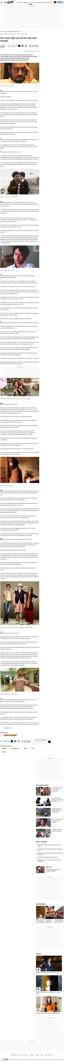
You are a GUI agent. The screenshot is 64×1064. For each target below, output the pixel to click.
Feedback (45, 1059)
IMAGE (25, 748)
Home (1, 33)
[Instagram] (57, 2)
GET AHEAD (43, 2)
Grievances (61, 1059)
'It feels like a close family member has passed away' (57, 810)
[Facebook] (60, 2)
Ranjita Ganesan (2, 46)
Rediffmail (32, 1055)
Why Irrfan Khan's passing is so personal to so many (57, 799)
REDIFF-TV (48, 2)
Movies (5, 33)
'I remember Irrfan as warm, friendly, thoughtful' (57, 789)
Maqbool (4, 752)
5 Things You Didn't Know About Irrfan (48, 857)
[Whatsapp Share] (15, 45)
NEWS (22, 2)
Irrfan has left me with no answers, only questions (57, 820)
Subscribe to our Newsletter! (40, 739)
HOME (19, 2)
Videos (41, 1055)
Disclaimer (28, 1059)
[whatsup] (62, 2)
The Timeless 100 (49, 1055)
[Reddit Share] (25, 45)
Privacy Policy (34, 1059)
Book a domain (24, 1055)
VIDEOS (38, 954)
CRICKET (34, 2)
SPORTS (38, 2)
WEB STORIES (40, 904)
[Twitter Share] (19, 45)
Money (37, 1055)
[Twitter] (55, 2)
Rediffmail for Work (15, 1055)
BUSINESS (26, 2)
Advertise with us (21, 1059)
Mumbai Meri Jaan (15, 748)
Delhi (32, 748)
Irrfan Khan (4, 748)
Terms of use (55, 1059)
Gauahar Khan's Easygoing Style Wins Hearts (48, 1013)
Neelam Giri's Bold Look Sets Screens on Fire (47, 972)
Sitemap (40, 1059)
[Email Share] (12, 45)
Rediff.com (14, 1059)
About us (49, 1059)
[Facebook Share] (22, 45)
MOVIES (30, 2)
